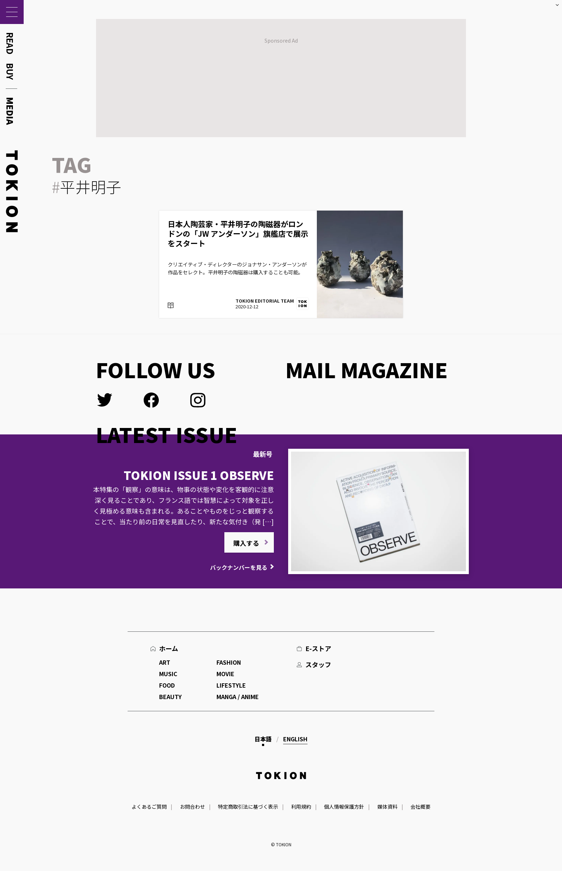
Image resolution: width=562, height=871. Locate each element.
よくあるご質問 (149, 806)
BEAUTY (170, 696)
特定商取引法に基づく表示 (248, 806)
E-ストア (318, 648)
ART (164, 662)
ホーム (168, 648)
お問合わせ (192, 806)
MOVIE (225, 673)
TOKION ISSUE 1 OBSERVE (199, 475)
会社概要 (420, 806)
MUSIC (168, 673)
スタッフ (318, 664)
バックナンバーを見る (238, 567)
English (295, 739)
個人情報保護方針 (344, 806)
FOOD (167, 685)
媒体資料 (387, 806)
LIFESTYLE (231, 685)
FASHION (228, 662)
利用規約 (301, 806)
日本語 (263, 739)
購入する (246, 543)
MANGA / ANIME (237, 696)
